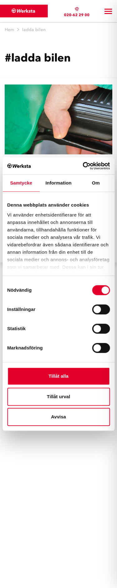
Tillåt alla (59, 376)
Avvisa (58, 416)
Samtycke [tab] (21, 182)
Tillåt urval (58, 396)
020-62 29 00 (77, 14)
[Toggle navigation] (108, 11)
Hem (9, 29)
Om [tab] (96, 182)
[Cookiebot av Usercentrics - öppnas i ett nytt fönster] (83, 166)
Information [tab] (59, 182)
